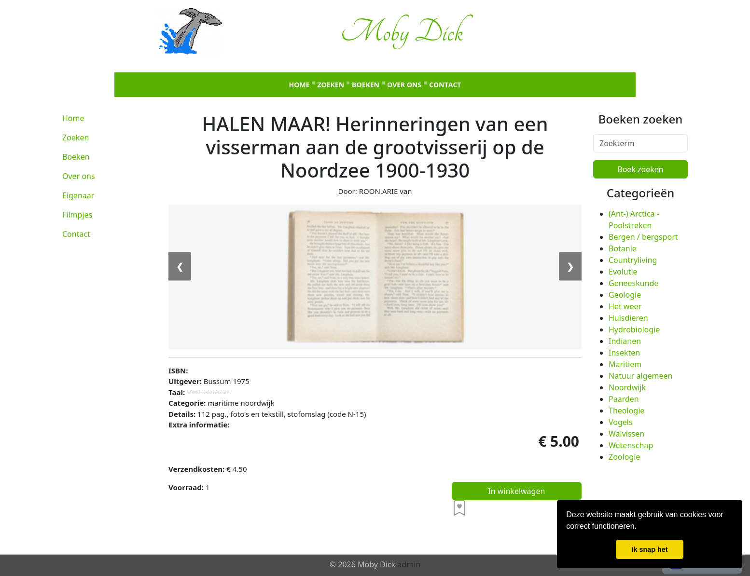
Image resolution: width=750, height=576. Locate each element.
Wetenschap (631, 445)
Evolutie (623, 271)
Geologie (625, 294)
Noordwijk (627, 387)
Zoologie (624, 457)
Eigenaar (78, 195)
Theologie (626, 410)
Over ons (404, 84)
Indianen (625, 341)
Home (299, 84)
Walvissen (626, 433)
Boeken (365, 84)
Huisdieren (628, 318)
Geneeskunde (633, 283)
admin (408, 564)
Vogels (621, 422)
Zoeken (330, 84)
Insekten (624, 352)
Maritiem (625, 364)
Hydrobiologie (634, 329)
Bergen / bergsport (643, 237)
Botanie (623, 248)
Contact (445, 84)
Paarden (624, 399)
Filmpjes (77, 214)
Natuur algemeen (640, 375)
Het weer (625, 306)
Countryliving (633, 260)
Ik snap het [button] (649, 549)
